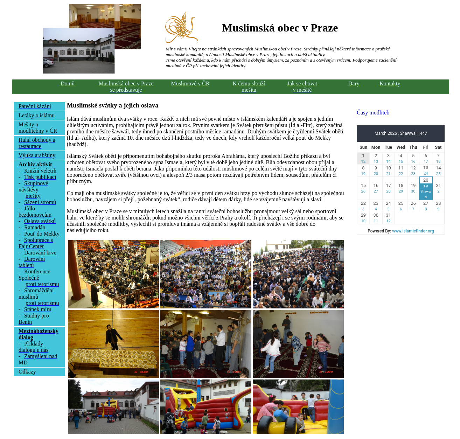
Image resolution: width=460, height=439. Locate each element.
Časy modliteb (373, 113)
